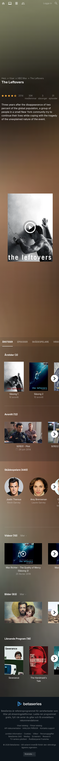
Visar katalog (22, 725)
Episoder (22, 342)
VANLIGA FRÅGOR (30, 728)
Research (47, 736)
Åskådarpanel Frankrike (39, 739)
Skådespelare (40, 342)
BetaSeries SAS (15, 736)
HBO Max (22, 78)
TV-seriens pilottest (18, 739)
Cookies (27, 734)
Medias (27, 736)
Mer (22, 535)
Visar (11, 78)
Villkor (35, 734)
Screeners (36, 736)
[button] (14, 498)
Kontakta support (47, 728)
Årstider (7, 342)
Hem (4, 78)
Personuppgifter (47, 734)
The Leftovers (37, 78)
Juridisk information (13, 734)
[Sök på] (56, 3)
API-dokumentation (12, 728)
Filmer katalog (36, 725)
